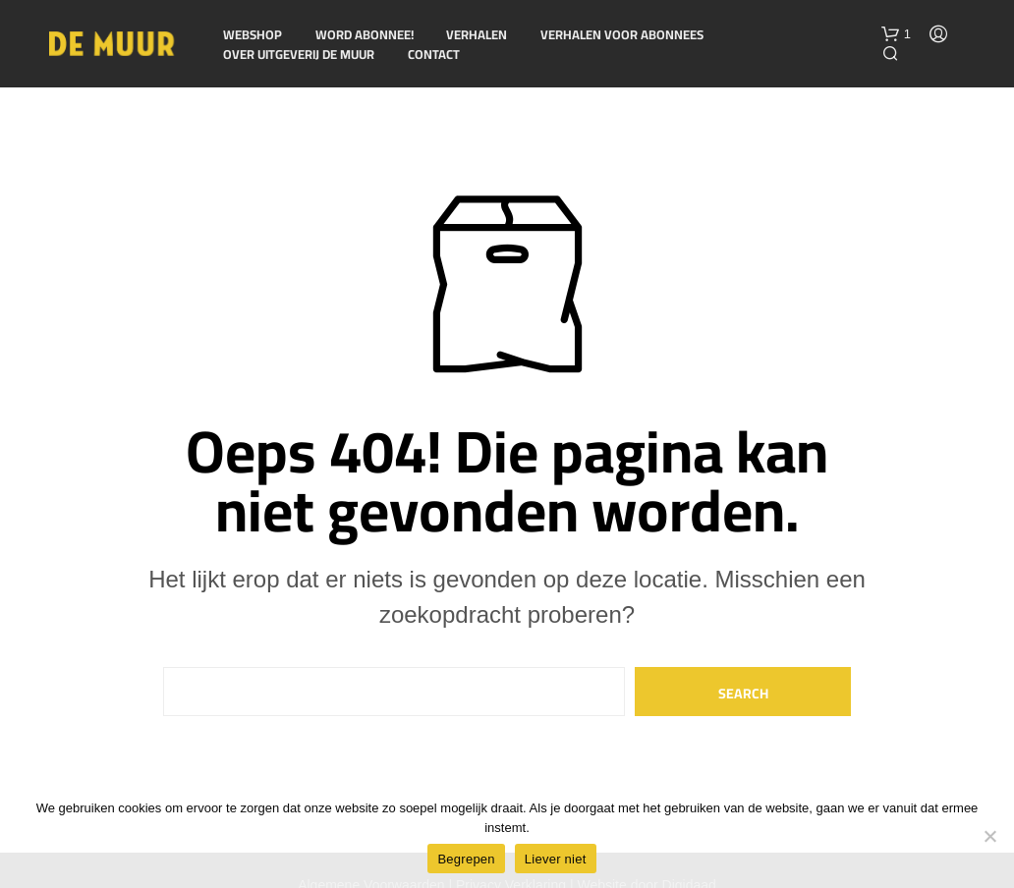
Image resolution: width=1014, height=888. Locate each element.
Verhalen (476, 35)
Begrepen (465, 859)
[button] (896, 34)
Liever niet (556, 859)
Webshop (252, 35)
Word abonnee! (364, 35)
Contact (434, 55)
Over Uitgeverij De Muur (298, 55)
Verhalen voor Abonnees (622, 35)
